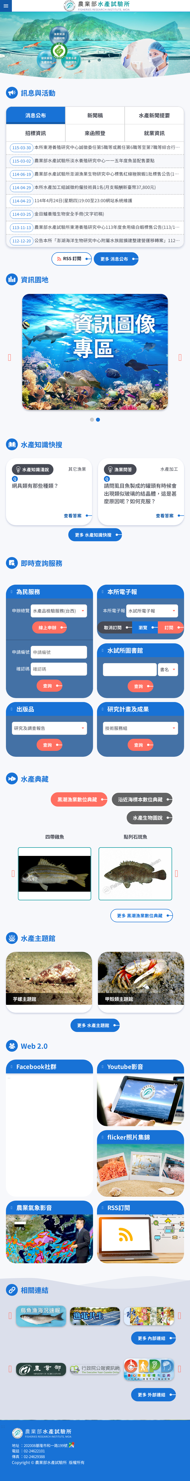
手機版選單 (6, 6)
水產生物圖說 (148, 817)
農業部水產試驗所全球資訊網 (102, 6)
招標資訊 (35, 133)
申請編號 (21, 652)
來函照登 (95, 133)
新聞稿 (95, 115)
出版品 (25, 709)
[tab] (92, 420)
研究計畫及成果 (128, 709)
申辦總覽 (21, 610)
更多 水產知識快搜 (93, 535)
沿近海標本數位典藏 (140, 799)
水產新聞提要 (154, 115)
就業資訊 (154, 133)
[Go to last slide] (9, 358)
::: (3, 1426)
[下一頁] (180, 358)
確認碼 (23, 669)
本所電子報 (114, 610)
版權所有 (77, 1462)
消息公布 (35, 115)
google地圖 (72, 1445)
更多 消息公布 (114, 259)
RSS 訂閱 (72, 258)
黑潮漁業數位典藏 (77, 799)
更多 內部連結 (152, 1338)
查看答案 (73, 515)
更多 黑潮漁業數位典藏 (140, 915)
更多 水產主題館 (93, 1025)
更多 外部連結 (152, 1394)
